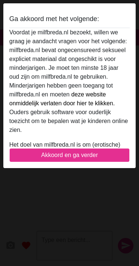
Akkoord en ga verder (69, 155)
